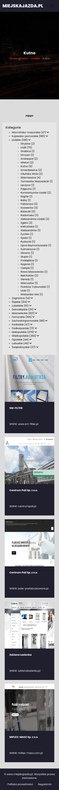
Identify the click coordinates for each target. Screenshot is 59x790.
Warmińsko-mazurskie (30, 132)
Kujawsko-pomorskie (30, 136)
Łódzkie (35, 58)
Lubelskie (21, 305)
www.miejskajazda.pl (20, 774)
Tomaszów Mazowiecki (37, 181)
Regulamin (45, 784)
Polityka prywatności (20, 784)
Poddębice (29, 260)
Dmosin (27, 155)
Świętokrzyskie (25, 347)
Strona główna (18, 58)
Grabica (27, 151)
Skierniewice (31, 177)
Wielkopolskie (25, 336)
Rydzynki (28, 241)
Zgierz (26, 223)
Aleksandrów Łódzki (35, 219)
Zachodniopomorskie (29, 321)
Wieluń (27, 162)
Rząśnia (27, 264)
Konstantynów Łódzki (36, 192)
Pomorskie (23, 317)
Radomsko (29, 215)
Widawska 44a (32, 294)
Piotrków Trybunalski (35, 287)
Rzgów (26, 196)
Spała (26, 238)
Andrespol (29, 159)
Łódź (26, 147)
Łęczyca (27, 185)
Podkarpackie (24, 328)
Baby (26, 200)
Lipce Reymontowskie (36, 245)
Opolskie (21, 339)
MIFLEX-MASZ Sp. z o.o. (23, 737)
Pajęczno (28, 189)
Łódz (25, 290)
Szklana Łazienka (20, 655)
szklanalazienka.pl (29, 671)
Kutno (26, 166)
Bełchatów (29, 275)
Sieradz (27, 279)
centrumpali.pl (27, 506)
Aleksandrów (30, 230)
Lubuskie (22, 343)
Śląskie (21, 302)
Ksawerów (29, 208)
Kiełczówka (29, 226)
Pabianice (29, 204)
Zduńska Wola (32, 174)
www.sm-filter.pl (28, 424)
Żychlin (27, 234)
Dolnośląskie (24, 309)
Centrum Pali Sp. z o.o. (23, 490)
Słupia (26, 257)
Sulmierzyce (30, 249)
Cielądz (27, 268)
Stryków (28, 144)
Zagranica (22, 298)
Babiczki (28, 211)
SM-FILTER (15, 408)
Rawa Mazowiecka (34, 272)
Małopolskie (24, 332)
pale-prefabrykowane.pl (33, 588)
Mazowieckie (24, 313)
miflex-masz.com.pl (30, 753)
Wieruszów (29, 283)
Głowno (27, 253)
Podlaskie (22, 324)
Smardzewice (31, 170)
